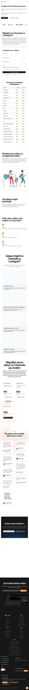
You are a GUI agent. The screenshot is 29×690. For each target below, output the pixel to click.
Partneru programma (7, 635)
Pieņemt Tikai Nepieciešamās (13, 682)
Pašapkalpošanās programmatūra (14, 647)
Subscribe (25, 670)
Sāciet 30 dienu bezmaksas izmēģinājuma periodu (11, 590)
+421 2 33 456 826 (5, 658)
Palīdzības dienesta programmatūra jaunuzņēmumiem (14, 654)
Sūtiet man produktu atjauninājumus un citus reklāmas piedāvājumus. (12, 69)
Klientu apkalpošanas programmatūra (14, 643)
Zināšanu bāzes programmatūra (14, 641)
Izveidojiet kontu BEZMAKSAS (14, 72)
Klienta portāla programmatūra (14, 652)
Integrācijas (7, 623)
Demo (7, 617)
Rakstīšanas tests (21, 637)
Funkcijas (7, 621)
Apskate (7, 625)
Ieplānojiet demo (23, 590)
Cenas (7, 619)
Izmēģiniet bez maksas (8, 417)
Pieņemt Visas (5, 682)
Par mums (7, 629)
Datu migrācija (21, 619)
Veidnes (21, 635)
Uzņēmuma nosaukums (6, 61)
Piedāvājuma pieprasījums (21, 624)
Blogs (21, 629)
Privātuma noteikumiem (22, 74)
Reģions (4, 65)
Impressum (7, 637)
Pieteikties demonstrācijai (20, 531)
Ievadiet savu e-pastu (6, 57)
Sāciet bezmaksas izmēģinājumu (9, 531)
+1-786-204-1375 (5, 662)
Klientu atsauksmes (7, 633)
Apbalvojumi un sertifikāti (7, 631)
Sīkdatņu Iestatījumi (6, 684)
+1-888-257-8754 (5, 660)
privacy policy (11, 680)
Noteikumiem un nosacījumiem (14, 74)
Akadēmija (21, 633)
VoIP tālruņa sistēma (15, 645)
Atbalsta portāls (21, 617)
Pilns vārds (4, 53)
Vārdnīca (21, 631)
